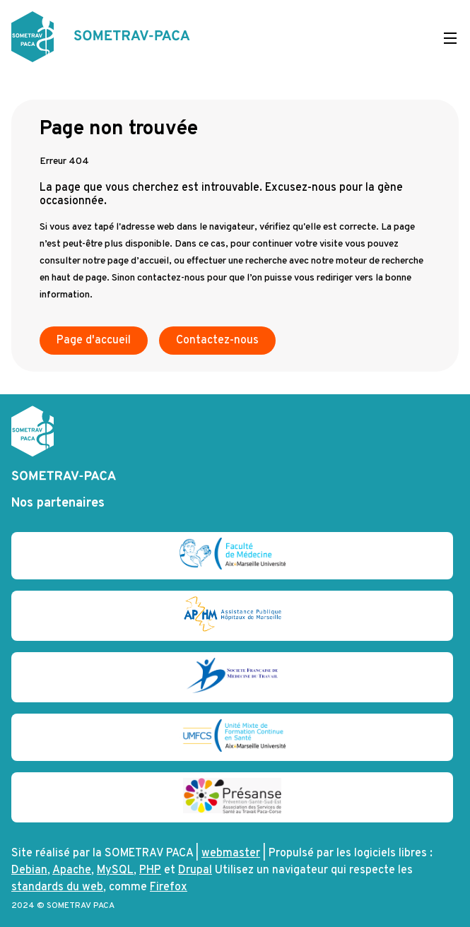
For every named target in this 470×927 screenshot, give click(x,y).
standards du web (57, 887)
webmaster (230, 853)
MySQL (115, 870)
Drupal (195, 870)
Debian (29, 870)
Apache (71, 870)
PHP (150, 870)
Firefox (168, 887)
